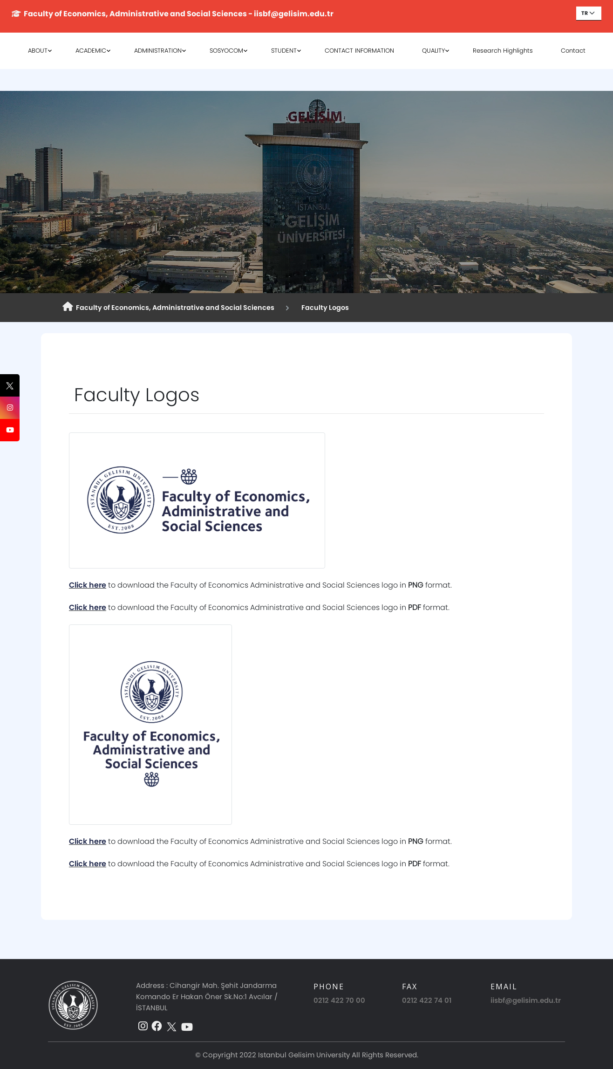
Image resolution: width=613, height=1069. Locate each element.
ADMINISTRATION (158, 50)
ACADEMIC (90, 50)
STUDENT (284, 50)
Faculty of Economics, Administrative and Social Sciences (168, 307)
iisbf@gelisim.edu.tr (525, 1000)
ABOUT (38, 50)
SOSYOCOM (226, 50)
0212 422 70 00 (339, 1000)
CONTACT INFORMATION (359, 50)
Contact (573, 50)
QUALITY (433, 50)
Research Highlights (503, 50)
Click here (87, 585)
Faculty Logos (324, 307)
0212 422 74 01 (426, 1000)
